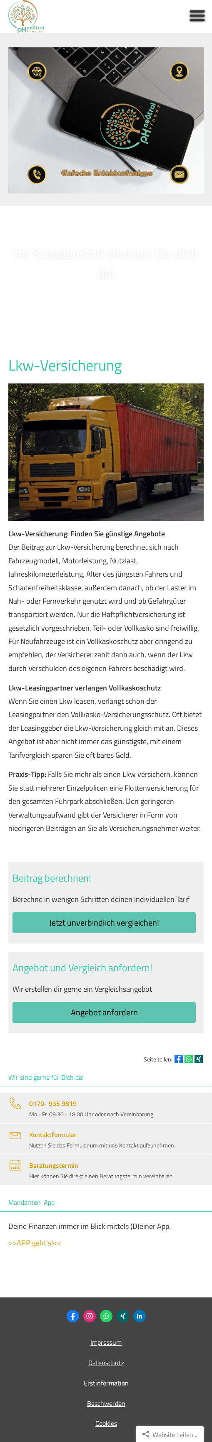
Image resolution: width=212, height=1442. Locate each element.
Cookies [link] (106, 1423)
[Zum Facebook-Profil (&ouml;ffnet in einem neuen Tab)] (73, 1316)
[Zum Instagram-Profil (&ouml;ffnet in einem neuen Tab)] (89, 1316)
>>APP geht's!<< (34, 1242)
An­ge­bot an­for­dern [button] (104, 1012)
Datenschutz (106, 1363)
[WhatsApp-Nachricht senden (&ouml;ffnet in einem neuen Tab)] (106, 1316)
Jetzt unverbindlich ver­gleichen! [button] (104, 922)
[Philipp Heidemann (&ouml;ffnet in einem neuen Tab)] (123, 1316)
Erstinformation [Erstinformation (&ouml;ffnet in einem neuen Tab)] (106, 1383)
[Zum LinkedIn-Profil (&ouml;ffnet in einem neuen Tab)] (139, 1316)
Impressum (106, 1342)
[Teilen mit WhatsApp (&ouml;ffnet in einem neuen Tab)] (189, 1059)
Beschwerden (106, 1403)
